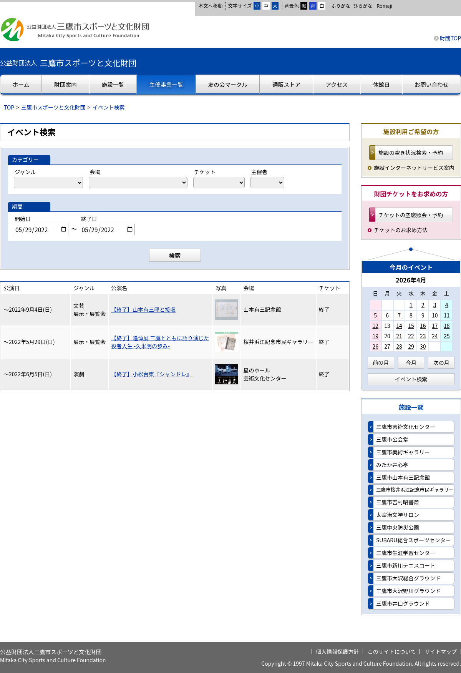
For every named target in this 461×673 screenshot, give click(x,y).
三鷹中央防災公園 (397, 527)
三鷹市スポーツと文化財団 (53, 107)
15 (411, 325)
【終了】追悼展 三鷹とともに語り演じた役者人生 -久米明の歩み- (160, 342)
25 (447, 336)
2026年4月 (411, 279)
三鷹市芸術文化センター (405, 426)
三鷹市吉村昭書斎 (397, 502)
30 (423, 346)
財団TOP (450, 38)
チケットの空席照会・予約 (410, 215)
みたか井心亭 (392, 465)
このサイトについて (392, 651)
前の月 (381, 362)
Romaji (384, 5)
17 (435, 325)
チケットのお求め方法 (401, 230)
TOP (9, 107)
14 (399, 325)
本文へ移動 (210, 5)
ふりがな (340, 5)
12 (375, 325)
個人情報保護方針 (337, 651)
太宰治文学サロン (397, 514)
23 (423, 336)
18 (447, 325)
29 (411, 346)
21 (399, 336)
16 (423, 325)
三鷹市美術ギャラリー (403, 452)
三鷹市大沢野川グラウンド (408, 591)
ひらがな (362, 5)
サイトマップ (441, 651)
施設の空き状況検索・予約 (410, 152)
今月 (411, 362)
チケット (205, 172)
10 (435, 315)
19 (375, 336)
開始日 (23, 219)
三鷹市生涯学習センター (405, 553)
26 (375, 346)
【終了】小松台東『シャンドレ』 (151, 374)
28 (399, 346)
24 (435, 336)
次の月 (441, 362)
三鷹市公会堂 (392, 439)
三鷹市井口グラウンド (403, 603)
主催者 (259, 172)
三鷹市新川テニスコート (405, 565)
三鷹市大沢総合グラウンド (408, 578)
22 (411, 336)
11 (447, 315)
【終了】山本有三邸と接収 (143, 309)
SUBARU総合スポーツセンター (413, 540)
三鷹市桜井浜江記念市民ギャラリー (415, 489)
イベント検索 (109, 107)
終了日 (89, 219)
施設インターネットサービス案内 (414, 167)
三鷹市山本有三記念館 (403, 477)
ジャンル (25, 172)
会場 (95, 172)
